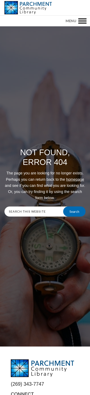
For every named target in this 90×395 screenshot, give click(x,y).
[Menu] (82, 20)
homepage (75, 179)
